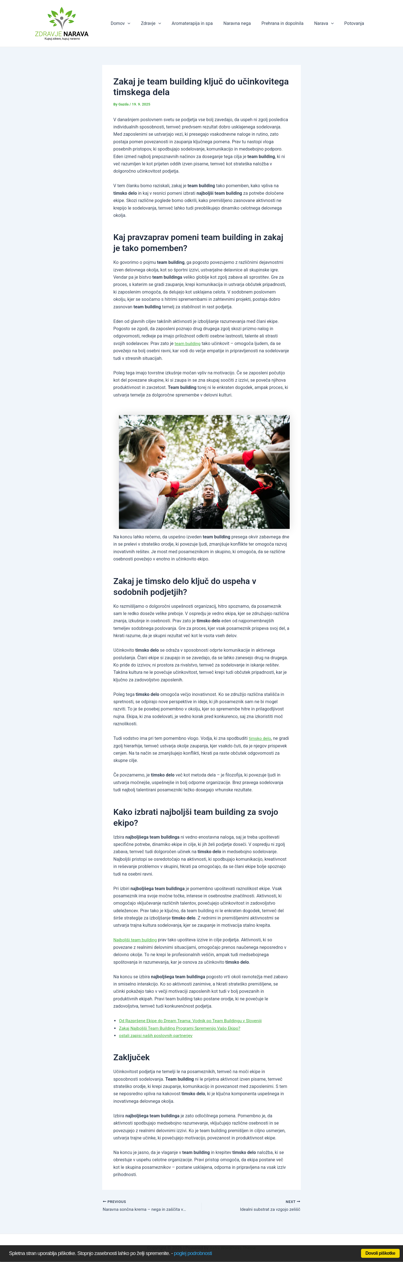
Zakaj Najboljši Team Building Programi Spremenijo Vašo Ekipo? (182, 1028)
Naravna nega (243, 23)
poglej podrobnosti (193, 1253)
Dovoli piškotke (380, 1253)
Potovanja (355, 23)
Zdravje (160, 23)
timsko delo (260, 738)
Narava (326, 23)
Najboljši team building (136, 939)
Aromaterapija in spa (199, 23)
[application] (138, 23)
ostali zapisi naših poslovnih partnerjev (157, 1035)
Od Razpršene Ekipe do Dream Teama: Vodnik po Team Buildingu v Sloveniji (193, 1020)
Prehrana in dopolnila (287, 23)
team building (188, 343)
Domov (131, 23)
